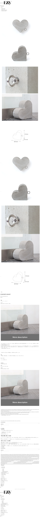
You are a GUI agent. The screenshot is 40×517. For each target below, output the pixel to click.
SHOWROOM (2, 498)
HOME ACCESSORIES (5, 471)
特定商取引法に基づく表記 (4, 480)
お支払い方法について (3, 478)
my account (2, 6)
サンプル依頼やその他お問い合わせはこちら (7, 430)
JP (1, 291)
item (1, 497)
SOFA (2, 501)
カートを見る (2, 481)
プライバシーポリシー (3, 511)
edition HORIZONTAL (4, 472)
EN (1, 292)
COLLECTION (3, 9)
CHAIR (3, 500)
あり (6, 359)
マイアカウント (3, 482)
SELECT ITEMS (3, 505)
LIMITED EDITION (3, 474)
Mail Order (2, 465)
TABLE (3, 470)
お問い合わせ (2, 483)
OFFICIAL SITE (2, 5)
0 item (1, 7)
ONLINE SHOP (3, 8)
